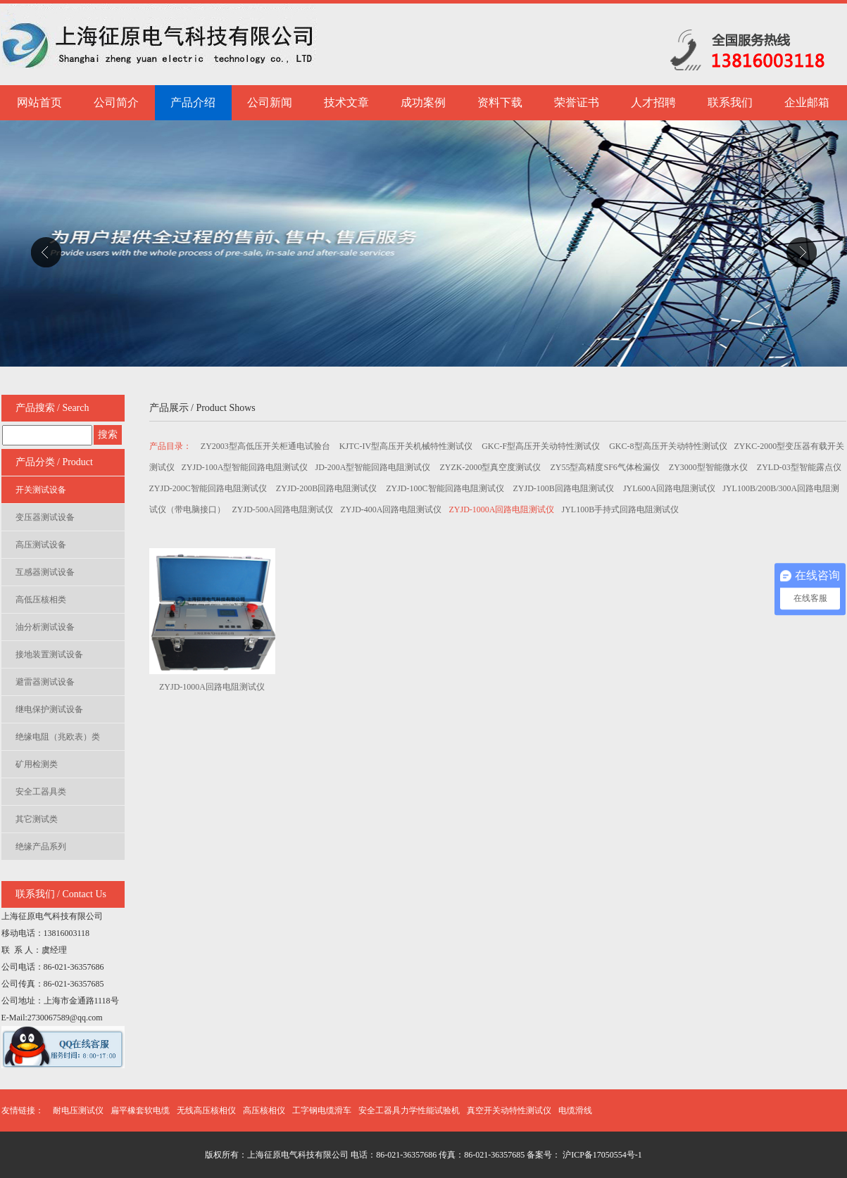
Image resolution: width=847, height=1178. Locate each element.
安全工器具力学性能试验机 (409, 1110)
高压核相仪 (264, 1110)
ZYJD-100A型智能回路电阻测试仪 (245, 467)
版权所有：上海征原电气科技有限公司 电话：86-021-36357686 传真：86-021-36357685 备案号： (382, 1155)
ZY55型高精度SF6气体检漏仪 (606, 467)
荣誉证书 (576, 102)
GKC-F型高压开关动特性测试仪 (542, 446)
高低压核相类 (40, 599)
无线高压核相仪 (206, 1110)
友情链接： (22, 1110)
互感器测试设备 (45, 572)
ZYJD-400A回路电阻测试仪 (391, 509)
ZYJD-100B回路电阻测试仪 (564, 488)
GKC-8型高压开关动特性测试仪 (668, 446)
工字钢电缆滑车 (321, 1110)
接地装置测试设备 (49, 654)
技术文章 (346, 102)
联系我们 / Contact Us (61, 894)
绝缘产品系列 (40, 846)
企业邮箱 (806, 102)
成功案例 (423, 102)
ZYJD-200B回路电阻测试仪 (327, 488)
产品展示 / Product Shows (202, 408)
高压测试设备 (40, 545)
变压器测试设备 (45, 517)
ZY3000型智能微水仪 (709, 467)
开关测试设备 (40, 490)
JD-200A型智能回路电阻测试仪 (374, 467)
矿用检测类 (36, 764)
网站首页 (39, 102)
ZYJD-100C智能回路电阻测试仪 (446, 488)
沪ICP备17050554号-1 (601, 1155)
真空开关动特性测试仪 (509, 1110)
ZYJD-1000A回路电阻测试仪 (502, 509)
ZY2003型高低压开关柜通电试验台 (266, 446)
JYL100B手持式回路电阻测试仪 (620, 509)
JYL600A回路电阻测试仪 (669, 488)
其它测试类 (36, 819)
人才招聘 (653, 102)
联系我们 (730, 102)
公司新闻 (269, 102)
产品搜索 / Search (52, 408)
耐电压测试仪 (78, 1110)
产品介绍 (192, 102)
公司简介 (116, 102)
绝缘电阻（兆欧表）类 (57, 737)
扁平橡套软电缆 (140, 1110)
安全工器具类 (40, 792)
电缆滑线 (575, 1110)
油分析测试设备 (45, 627)
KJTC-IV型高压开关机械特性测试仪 (407, 446)
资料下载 (499, 102)
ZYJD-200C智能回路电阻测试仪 (209, 488)
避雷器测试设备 (45, 682)
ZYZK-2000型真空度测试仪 (492, 467)
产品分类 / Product (54, 462)
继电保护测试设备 (49, 709)
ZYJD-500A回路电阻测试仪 (283, 509)
